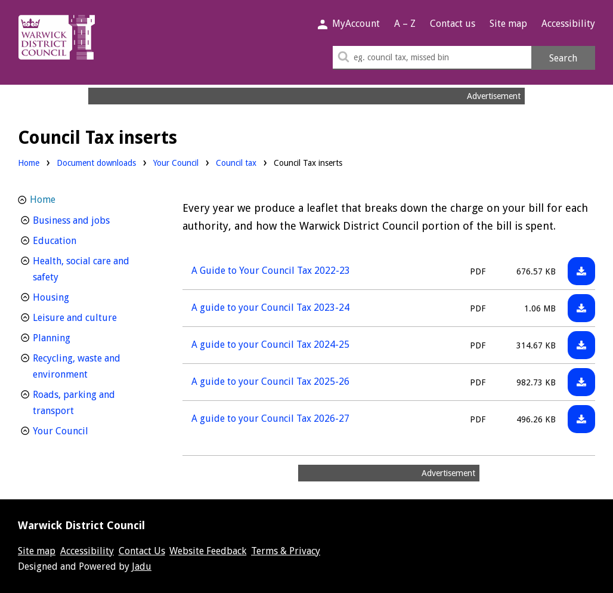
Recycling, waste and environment (82, 366)
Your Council (176, 162)
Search (563, 58)
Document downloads (96, 163)
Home (28, 163)
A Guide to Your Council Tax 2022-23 (270, 270)
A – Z (405, 23)
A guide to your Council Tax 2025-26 (270, 381)
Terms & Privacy (285, 551)
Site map (508, 23)
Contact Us (142, 551)
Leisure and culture (94, 316)
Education (76, 239)
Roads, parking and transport (75, 402)
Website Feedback (207, 551)
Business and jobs (93, 219)
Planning (73, 337)
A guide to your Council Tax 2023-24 (270, 307)
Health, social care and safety (81, 269)
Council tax (236, 162)
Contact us (452, 23)
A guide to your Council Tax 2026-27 (270, 418)
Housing (73, 296)
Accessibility (568, 23)
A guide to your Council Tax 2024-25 (270, 344)
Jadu (141, 566)
